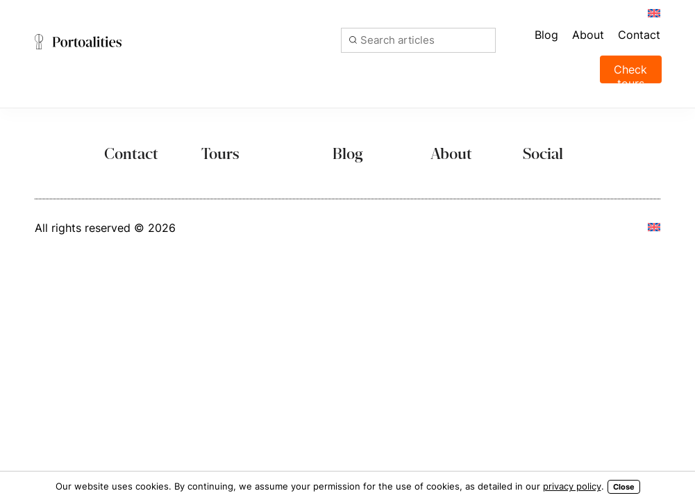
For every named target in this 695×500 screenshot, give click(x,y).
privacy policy (572, 486)
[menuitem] (653, 12)
